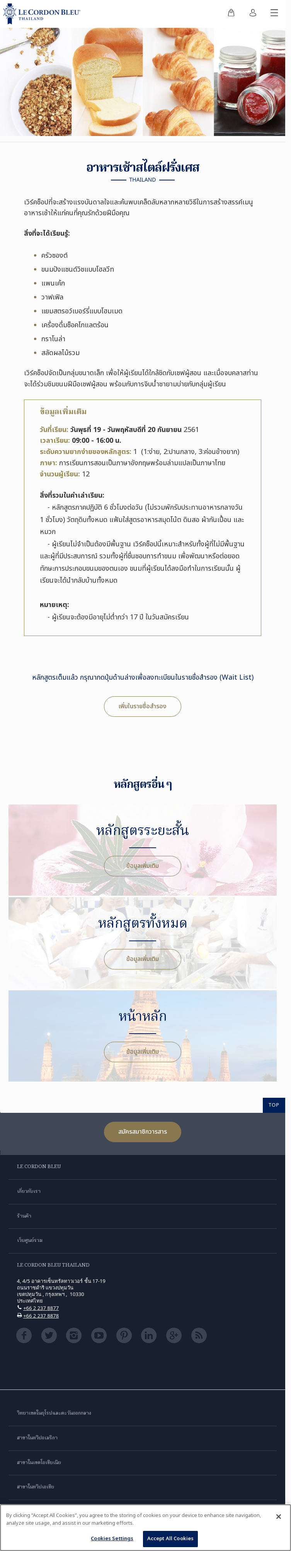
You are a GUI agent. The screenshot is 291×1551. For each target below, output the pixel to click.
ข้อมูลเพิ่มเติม (142, 866)
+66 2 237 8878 (41, 1315)
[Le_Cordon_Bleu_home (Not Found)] (43, 14)
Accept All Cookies (170, 1540)
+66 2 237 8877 (41, 1307)
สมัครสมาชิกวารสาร (142, 1131)
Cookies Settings (112, 1540)
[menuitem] (231, 14)
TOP (274, 1104)
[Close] (278, 1518)
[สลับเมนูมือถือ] (274, 14)
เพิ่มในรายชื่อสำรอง (143, 706)
